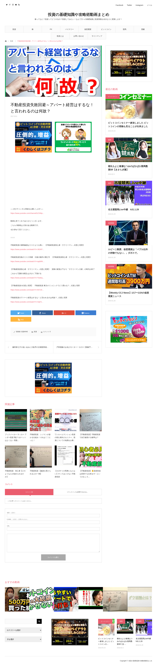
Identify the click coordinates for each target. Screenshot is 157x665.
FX (51, 29)
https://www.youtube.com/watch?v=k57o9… (27, 290)
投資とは (60, 36)
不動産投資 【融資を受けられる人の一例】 (40, 472)
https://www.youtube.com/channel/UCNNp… (27, 213)
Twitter (129, 5)
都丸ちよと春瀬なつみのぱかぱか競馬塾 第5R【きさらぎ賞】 (128, 168)
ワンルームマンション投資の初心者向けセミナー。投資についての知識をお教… (65, 437)
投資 (14, 29)
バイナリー (69, 29)
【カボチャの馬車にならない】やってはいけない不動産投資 (65, 474)
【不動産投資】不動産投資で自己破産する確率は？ (90, 435)
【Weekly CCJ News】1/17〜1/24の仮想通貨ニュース (128, 295)
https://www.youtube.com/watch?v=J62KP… (27, 249)
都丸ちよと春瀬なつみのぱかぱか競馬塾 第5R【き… (124, 641)
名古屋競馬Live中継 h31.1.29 (123, 209)
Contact (15, 4)
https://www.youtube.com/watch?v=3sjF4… (27, 302)
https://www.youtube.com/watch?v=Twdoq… (27, 278)
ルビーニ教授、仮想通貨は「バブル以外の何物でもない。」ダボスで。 (128, 251)
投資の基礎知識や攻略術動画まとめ (78, 14)
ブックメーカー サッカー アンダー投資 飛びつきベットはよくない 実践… (15, 437)
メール (149, 5)
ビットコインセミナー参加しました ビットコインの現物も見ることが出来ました (128, 125)
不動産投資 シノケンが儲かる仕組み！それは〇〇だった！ (40, 437)
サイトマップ (97, 36)
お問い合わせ (78, 36)
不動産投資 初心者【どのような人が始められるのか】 (15, 474)
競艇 (143, 29)
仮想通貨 (87, 29)
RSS (18, 4)
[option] (17, 599)
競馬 (124, 29)
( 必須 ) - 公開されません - (17, 519)
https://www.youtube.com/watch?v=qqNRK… (28, 261)
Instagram (139, 5)
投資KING (24, 331)
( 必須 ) (11, 512)
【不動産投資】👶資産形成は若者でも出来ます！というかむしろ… (90, 474)
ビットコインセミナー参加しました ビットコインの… (106, 641)
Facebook (119, 5)
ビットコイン (106, 29)
